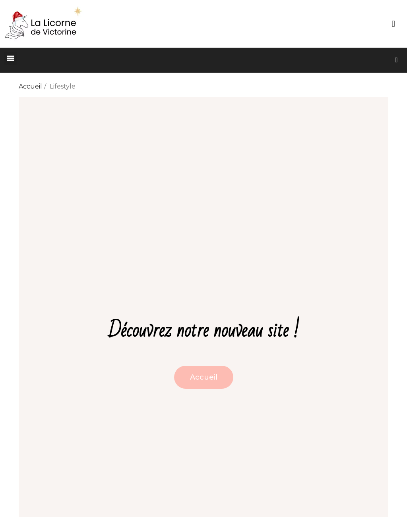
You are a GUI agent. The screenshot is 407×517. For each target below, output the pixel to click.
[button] (396, 60)
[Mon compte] (393, 23)
